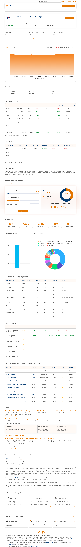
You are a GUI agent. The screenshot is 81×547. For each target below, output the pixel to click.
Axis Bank (8, 309)
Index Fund (14, 19)
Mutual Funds (11, 10)
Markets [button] (40, 6)
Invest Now (69, 18)
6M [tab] (11, 47)
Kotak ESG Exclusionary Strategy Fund (14, 394)
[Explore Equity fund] (74, 506)
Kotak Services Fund (10, 370)
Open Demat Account (68, 6)
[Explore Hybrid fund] (50, 506)
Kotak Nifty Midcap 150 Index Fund (14, 387)
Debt (34, 374)
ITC (7, 316)
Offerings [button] (32, 6)
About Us (19, 6)
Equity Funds (62, 498)
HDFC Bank (9, 284)
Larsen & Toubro (10, 297)
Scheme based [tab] (18, 183)
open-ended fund (13, 477)
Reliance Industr (10, 290)
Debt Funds (13, 498)
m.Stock (72, 539)
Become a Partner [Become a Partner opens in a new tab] (71, 1)
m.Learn (64, 1)
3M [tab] (7, 47)
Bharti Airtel (9, 294)
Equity (33, 370)
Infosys (8, 302)
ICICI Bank (8, 287)
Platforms (48, 6)
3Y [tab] (18, 47)
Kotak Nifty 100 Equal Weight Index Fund (15, 397)
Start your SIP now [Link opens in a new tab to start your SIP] (23, 211)
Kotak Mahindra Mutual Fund (58, 467)
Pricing (25, 6)
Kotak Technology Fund (11, 380)
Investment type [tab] (9, 183)
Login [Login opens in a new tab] (58, 6)
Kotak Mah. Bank (10, 312)
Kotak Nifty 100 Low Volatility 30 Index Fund (16, 384)
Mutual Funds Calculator (14, 180)
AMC (17, 10)
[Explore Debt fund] (26, 506)
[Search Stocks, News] (50, 2)
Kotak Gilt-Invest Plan (11, 374)
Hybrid (33, 391)
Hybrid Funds (38, 498)
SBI (7, 306)
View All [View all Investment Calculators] (74, 516)
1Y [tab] (14, 47)
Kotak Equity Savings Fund (12, 391)
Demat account (49, 542)
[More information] (33, 38)
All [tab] (22, 47)
